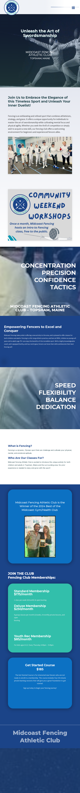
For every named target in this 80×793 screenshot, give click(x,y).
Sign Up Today (40, 44)
